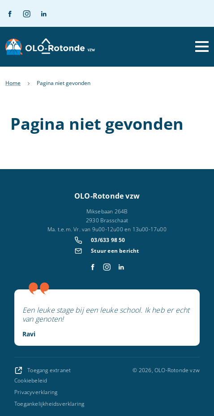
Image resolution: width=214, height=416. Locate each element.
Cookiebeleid (30, 380)
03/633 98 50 (108, 240)
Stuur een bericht (115, 251)
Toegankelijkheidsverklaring (49, 404)
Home (13, 83)
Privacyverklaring (35, 392)
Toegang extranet (42, 370)
